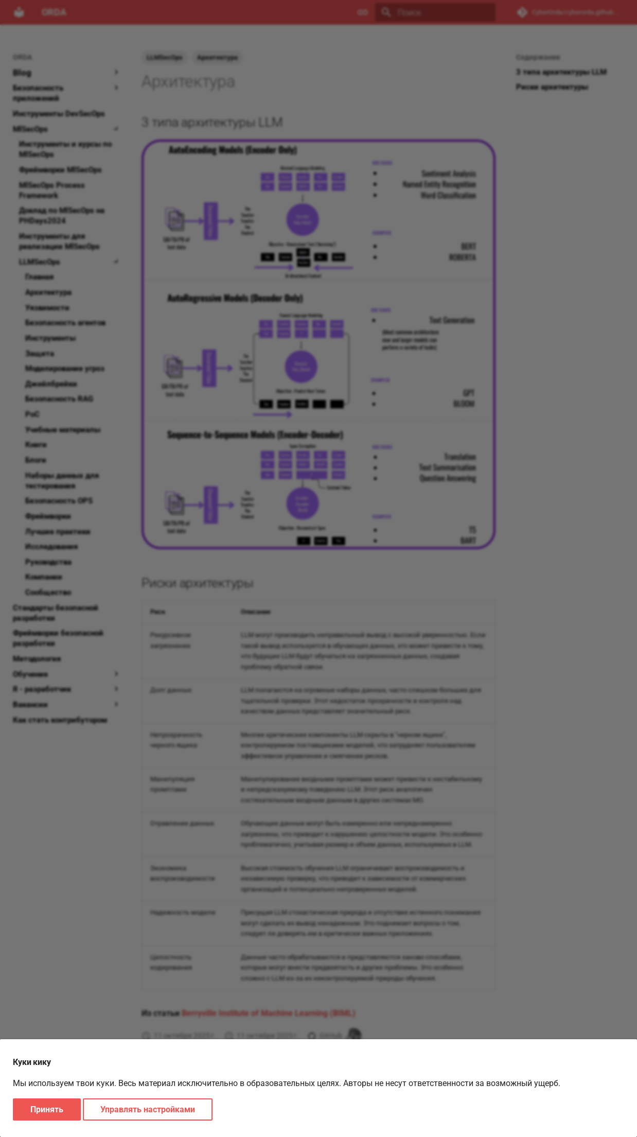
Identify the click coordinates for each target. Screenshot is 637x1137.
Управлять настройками (147, 1109)
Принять (46, 1109)
